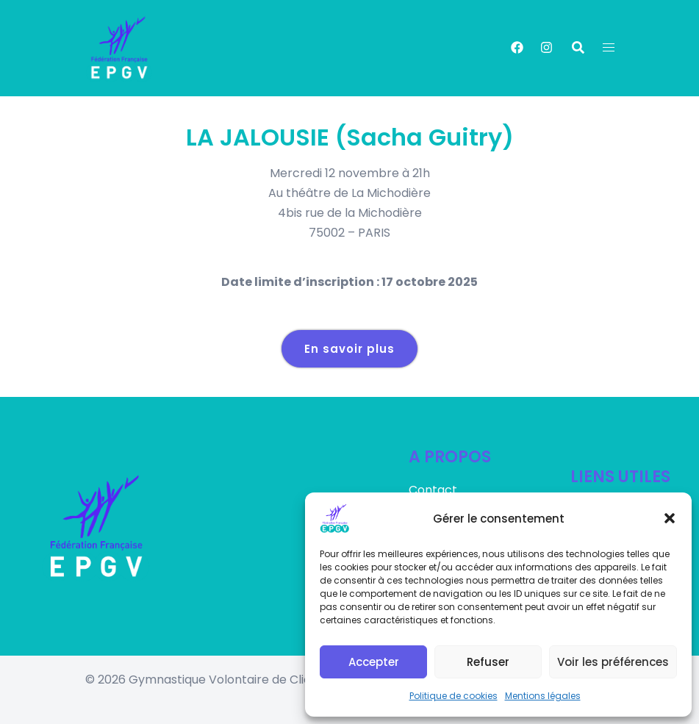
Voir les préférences (613, 662)
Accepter (373, 662)
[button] (669, 518)
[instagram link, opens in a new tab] (545, 47)
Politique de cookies (453, 695)
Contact (433, 489)
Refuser (488, 662)
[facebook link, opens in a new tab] (516, 47)
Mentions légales (543, 695)
